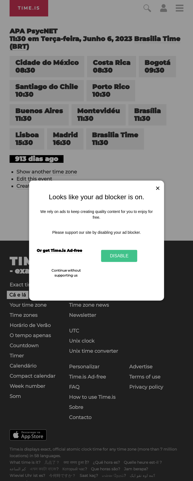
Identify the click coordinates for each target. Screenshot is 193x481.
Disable (119, 255)
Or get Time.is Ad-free (59, 250)
